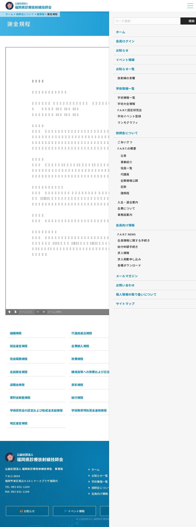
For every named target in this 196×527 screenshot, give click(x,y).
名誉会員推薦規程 (144, 384)
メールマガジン (168, 511)
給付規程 (77, 397)
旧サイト (152, 488)
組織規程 (16, 333)
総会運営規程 (19, 346)
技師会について (101, 488)
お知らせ (27, 511)
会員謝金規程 (19, 372)
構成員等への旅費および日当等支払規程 (97, 372)
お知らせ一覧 (99, 476)
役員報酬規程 (19, 359)
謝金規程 (139, 359)
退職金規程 (17, 384)
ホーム (95, 469)
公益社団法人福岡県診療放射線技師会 (28, 6)
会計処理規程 (142, 372)
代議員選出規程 (81, 333)
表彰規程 (77, 384)
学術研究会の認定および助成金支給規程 (36, 410)
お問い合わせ (155, 469)
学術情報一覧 (99, 481)
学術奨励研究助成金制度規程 (152, 397)
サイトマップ (155, 481)
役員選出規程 (142, 333)
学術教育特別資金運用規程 (89, 410)
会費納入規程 (80, 346)
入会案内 (121, 511)
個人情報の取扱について (162, 476)
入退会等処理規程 (144, 346)
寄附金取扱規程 (20, 397)
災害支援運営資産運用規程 (150, 410)
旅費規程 (77, 359)
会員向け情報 (99, 494)
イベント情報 (74, 511)
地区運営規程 (19, 423)
